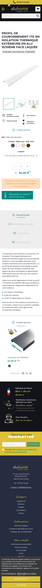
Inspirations (21, 501)
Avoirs (21, 553)
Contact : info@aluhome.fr (21, 487)
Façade (21, 507)
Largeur (21, 151)
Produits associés (23, 130)
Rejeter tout (21, 579)
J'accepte (21, 585)
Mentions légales (21, 526)
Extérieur (21, 504)
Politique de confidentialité (21, 532)
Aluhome (20, 9)
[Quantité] (21, 166)
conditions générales (24, 449)
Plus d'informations (9, 573)
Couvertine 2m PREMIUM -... (19, 358)
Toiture (21, 513)
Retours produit (21, 547)
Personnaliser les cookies (26, 573)
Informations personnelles (21, 544)
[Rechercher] (18, 15)
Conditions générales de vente (21, 529)
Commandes (21, 550)
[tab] (21, 215)
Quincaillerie (21, 510)
